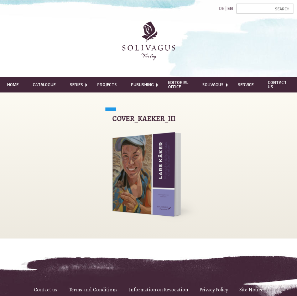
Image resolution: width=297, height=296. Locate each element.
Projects (107, 84)
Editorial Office (178, 84)
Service (246, 84)
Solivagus (213, 84)
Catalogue (44, 84)
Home (13, 84)
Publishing (142, 84)
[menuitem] (13, 84)
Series (76, 84)
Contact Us (277, 84)
